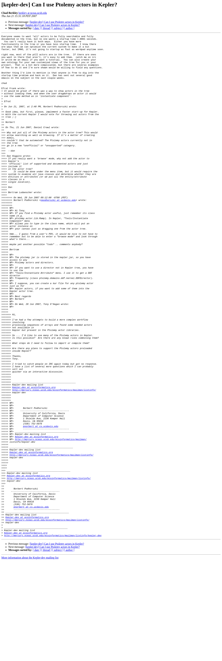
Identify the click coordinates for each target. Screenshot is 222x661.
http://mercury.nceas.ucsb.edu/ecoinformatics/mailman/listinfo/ (54, 461)
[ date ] (37, 28)
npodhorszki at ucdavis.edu (58, 233)
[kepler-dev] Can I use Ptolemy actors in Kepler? (57, 21)
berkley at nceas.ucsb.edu (33, 12)
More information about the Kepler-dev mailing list (29, 657)
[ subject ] (57, 28)
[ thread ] (46, 28)
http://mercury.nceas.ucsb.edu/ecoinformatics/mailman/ (51, 520)
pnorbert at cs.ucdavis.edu (40, 504)
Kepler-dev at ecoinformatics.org (34, 457)
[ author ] (69, 28)
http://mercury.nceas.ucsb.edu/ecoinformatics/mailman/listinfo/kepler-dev (53, 635)
